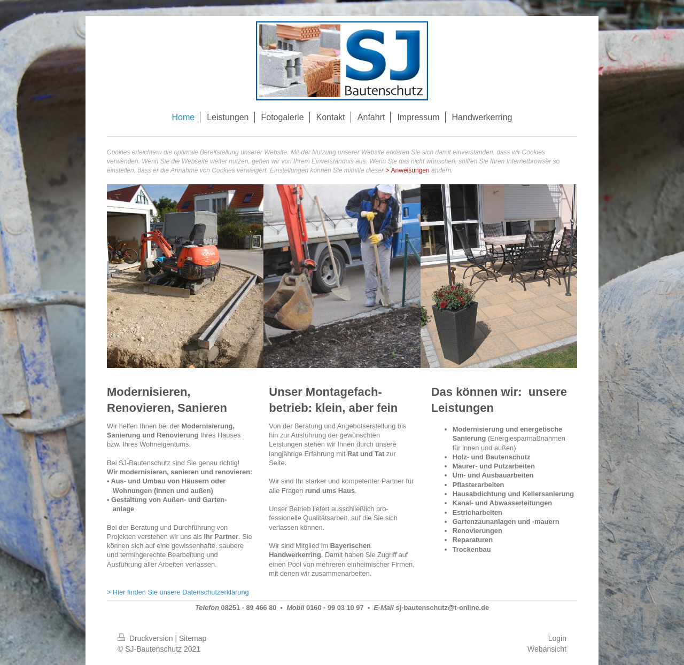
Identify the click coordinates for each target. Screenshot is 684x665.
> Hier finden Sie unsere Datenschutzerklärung (178, 592)
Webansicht (546, 649)
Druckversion (146, 638)
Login (557, 638)
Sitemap (192, 638)
